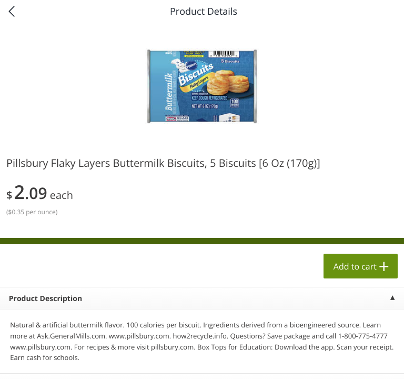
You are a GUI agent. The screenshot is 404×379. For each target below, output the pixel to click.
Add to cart (355, 266)
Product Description (45, 299)
